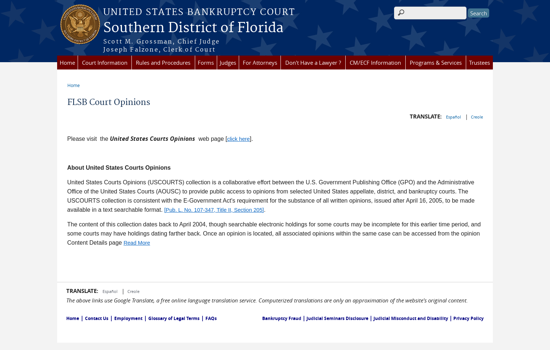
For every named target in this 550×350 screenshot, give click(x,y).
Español (454, 117)
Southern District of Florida (193, 28)
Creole (477, 117)
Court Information (104, 62)
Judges (228, 62)
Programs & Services (436, 62)
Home (67, 62)
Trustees (479, 62)
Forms (206, 62)
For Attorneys (260, 62)
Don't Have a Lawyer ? (313, 62)
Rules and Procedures (163, 62)
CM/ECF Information (375, 62)
